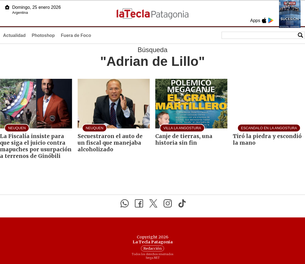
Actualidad (14, 35)
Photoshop (43, 35)
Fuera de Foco (76, 35)
